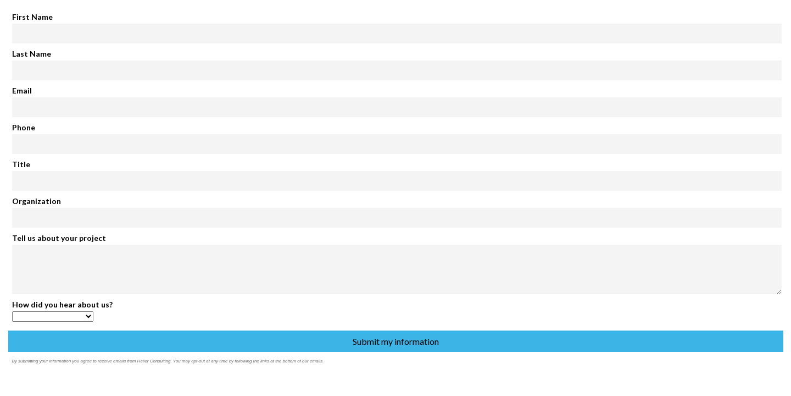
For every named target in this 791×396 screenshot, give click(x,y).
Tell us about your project (59, 238)
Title (21, 164)
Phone (23, 127)
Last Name (31, 53)
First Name (32, 16)
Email (22, 90)
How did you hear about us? (62, 304)
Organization (36, 201)
